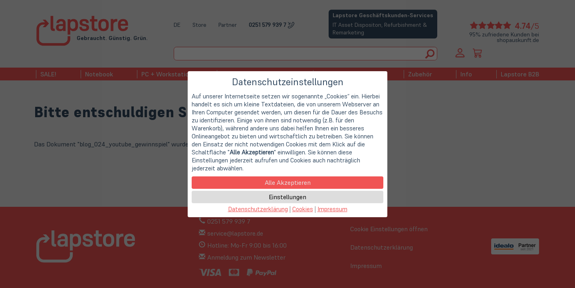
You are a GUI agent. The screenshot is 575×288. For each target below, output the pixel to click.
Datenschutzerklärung (258, 209)
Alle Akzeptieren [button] (288, 182)
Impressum (332, 209)
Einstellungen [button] (287, 197)
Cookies (302, 209)
